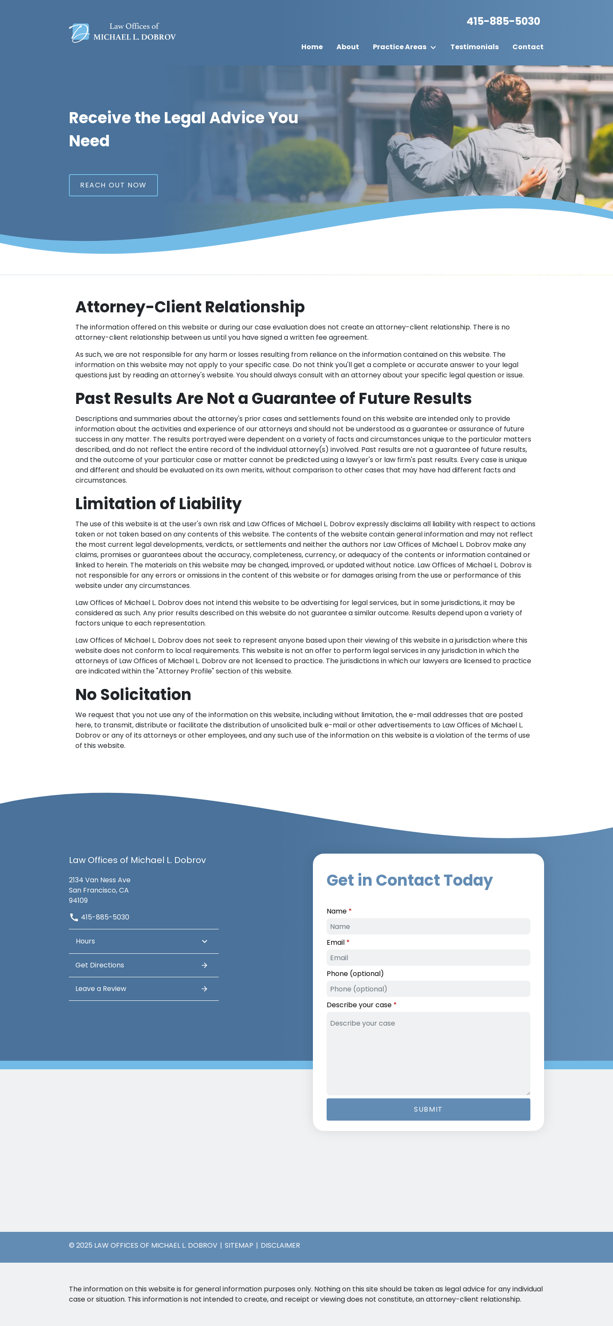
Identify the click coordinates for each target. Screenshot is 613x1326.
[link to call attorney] (500, 21)
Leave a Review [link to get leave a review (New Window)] (141, 989)
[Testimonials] (474, 47)
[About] (347, 47)
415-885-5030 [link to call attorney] (99, 917)
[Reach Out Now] (113, 185)
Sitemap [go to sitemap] (239, 1245)
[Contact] (528, 47)
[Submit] (428, 1109)
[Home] (312, 47)
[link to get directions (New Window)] (144, 889)
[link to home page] (122, 32)
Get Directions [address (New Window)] (141, 965)
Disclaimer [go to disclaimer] (280, 1245)
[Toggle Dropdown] (435, 47)
